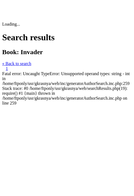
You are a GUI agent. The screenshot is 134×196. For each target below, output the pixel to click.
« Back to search (16, 63)
